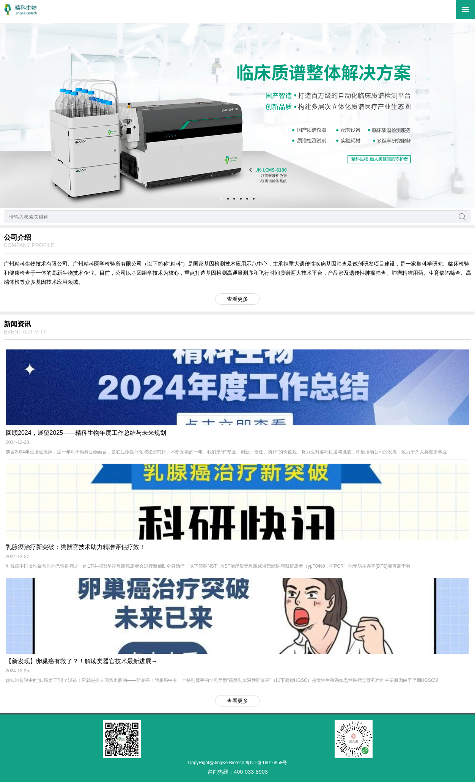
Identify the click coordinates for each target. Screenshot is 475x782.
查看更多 (237, 299)
